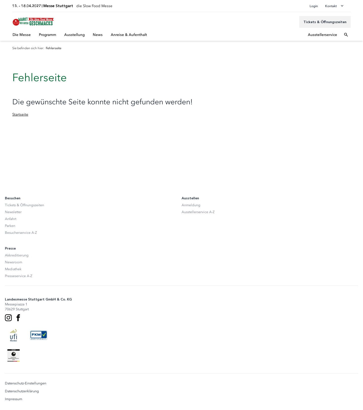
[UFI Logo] (13, 335)
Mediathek (13, 269)
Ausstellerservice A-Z (198, 212)
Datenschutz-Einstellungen (25, 383)
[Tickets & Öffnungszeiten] (325, 22)
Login (314, 6)
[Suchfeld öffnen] (346, 35)
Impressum (13, 399)
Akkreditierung (17, 255)
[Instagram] (8, 317)
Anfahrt (10, 219)
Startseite (20, 114)
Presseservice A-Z (18, 276)
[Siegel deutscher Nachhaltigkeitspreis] (13, 355)
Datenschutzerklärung (22, 391)
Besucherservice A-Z (21, 233)
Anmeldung (191, 205)
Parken (10, 226)
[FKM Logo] (38, 335)
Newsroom (13, 262)
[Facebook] (18, 317)
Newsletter (13, 212)
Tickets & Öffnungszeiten (24, 205)
